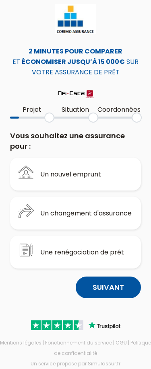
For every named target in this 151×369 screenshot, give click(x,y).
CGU (121, 342)
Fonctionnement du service (78, 342)
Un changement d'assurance (75, 211)
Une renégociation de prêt (71, 250)
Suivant (108, 287)
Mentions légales (20, 342)
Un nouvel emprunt (59, 172)
